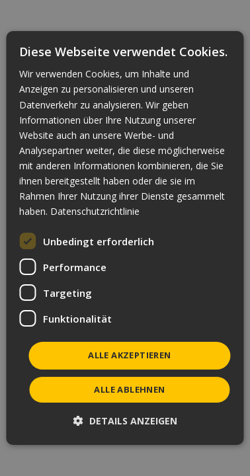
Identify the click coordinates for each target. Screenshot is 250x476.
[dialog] (124, 238)
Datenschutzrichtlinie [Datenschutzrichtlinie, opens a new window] (95, 211)
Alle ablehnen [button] (129, 389)
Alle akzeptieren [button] (129, 355)
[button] (125, 420)
